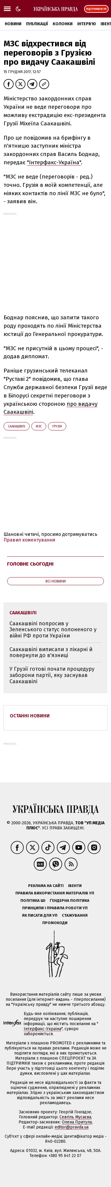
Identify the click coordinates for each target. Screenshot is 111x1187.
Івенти (75, 885)
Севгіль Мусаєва (75, 1117)
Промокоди (54, 923)
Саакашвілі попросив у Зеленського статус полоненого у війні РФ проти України (52, 629)
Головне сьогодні (30, 564)
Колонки (63, 23)
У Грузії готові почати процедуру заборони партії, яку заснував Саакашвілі (51, 675)
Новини (13, 23)
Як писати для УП (39, 915)
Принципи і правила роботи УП (55, 908)
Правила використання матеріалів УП (54, 893)
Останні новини (30, 716)
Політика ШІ (32, 900)
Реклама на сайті (46, 885)
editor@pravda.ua (72, 1127)
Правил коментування (29, 540)
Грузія (57, 426)
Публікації (37, 23)
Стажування (75, 915)
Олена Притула (77, 1122)
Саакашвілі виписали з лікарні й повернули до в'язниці (50, 652)
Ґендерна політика (69, 900)
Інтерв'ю (86, 23)
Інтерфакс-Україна (42, 1028)
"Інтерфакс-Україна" (54, 162)
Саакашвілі (16, 426)
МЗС (39, 426)
